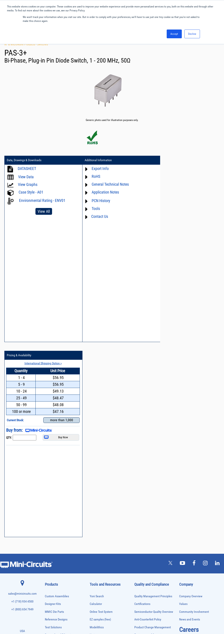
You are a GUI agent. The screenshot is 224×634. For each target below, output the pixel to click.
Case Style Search (100, 499)
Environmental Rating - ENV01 (42, 200)
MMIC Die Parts (54, 417)
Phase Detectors (52, 539)
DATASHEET (27, 168)
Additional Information (94, 160)
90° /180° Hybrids (53, 570)
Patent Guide (97, 483)
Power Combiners (53, 548)
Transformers (51, 598)
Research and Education (59, 440)
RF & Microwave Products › (20, 44)
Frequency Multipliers (55, 511)
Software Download (101, 506)
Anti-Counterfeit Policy (147, 424)
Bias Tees (49, 470)
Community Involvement (194, 417)
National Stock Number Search (108, 491)
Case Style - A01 (31, 192)
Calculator (96, 409)
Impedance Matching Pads (57, 516)
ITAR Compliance (144, 463)
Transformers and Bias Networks (60, 603)
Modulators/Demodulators (57, 529)
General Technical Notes (106, 184)
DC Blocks (50, 488)
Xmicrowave (97, 440)
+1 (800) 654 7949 (22, 414)
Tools (92, 208)
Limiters (48, 520)
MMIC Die (49, 525)
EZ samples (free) (100, 424)
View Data (26, 177)
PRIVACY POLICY (109, 616)
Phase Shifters (51, 543)
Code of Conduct (144, 456)
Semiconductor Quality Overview (153, 417)
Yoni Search (97, 401)
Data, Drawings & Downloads (24, 160)
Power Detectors (52, 552)
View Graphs (27, 184)
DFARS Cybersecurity (146, 479)
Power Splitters (52, 562)
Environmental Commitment (151, 440)
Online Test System (101, 417)
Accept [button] (174, 33)
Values (183, 409)
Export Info (96, 168)
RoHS (92, 176)
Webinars (95, 475)
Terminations (51, 589)
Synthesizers (51, 584)
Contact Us (96, 216)
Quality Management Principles (153, 401)
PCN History (97, 200)
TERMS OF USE (90, 616)
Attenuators (50, 461)
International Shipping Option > (189, 168)
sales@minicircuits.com (22, 399)
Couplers (49, 479)
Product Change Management (152, 432)
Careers (189, 434)
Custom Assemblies (57, 401)
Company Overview (190, 401)
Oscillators (50, 534)
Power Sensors (52, 557)
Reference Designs (56, 424)
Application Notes (101, 192)
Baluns (48, 466)
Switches (42, 44)
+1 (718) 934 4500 (22, 407)
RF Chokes (50, 575)
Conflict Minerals (144, 471)
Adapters (49, 452)
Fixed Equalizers (52, 502)
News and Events (189, 424)
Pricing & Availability (167, 160)
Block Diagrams (99, 456)
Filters (48, 497)
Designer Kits (53, 409)
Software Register (100, 514)
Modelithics (97, 432)
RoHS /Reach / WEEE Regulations (154, 448)
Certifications (142, 409)
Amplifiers (49, 456)
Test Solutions (53, 432)
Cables (48, 475)
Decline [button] (192, 33)
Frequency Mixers (53, 507)
